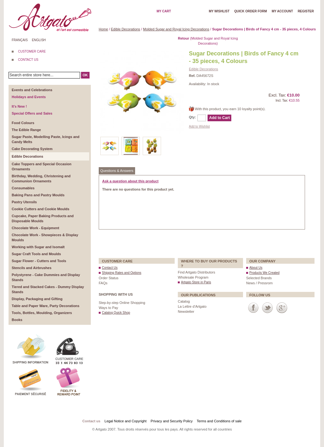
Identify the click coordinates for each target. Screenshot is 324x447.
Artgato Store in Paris (196, 282)
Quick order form (250, 11)
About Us (255, 267)
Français (20, 40)
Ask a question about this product (130, 181)
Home (103, 29)
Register (306, 11)
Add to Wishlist (199, 126)
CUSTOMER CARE (32, 51)
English (39, 40)
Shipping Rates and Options (121, 272)
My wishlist (219, 11)
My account (282, 11)
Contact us (91, 421)
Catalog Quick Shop (116, 312)
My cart (164, 11)
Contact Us (109, 267)
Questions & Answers (117, 171)
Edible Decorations (125, 29)
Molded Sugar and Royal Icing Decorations (176, 29)
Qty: (192, 117)
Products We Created (264, 272)
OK (85, 75)
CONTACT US (28, 59)
